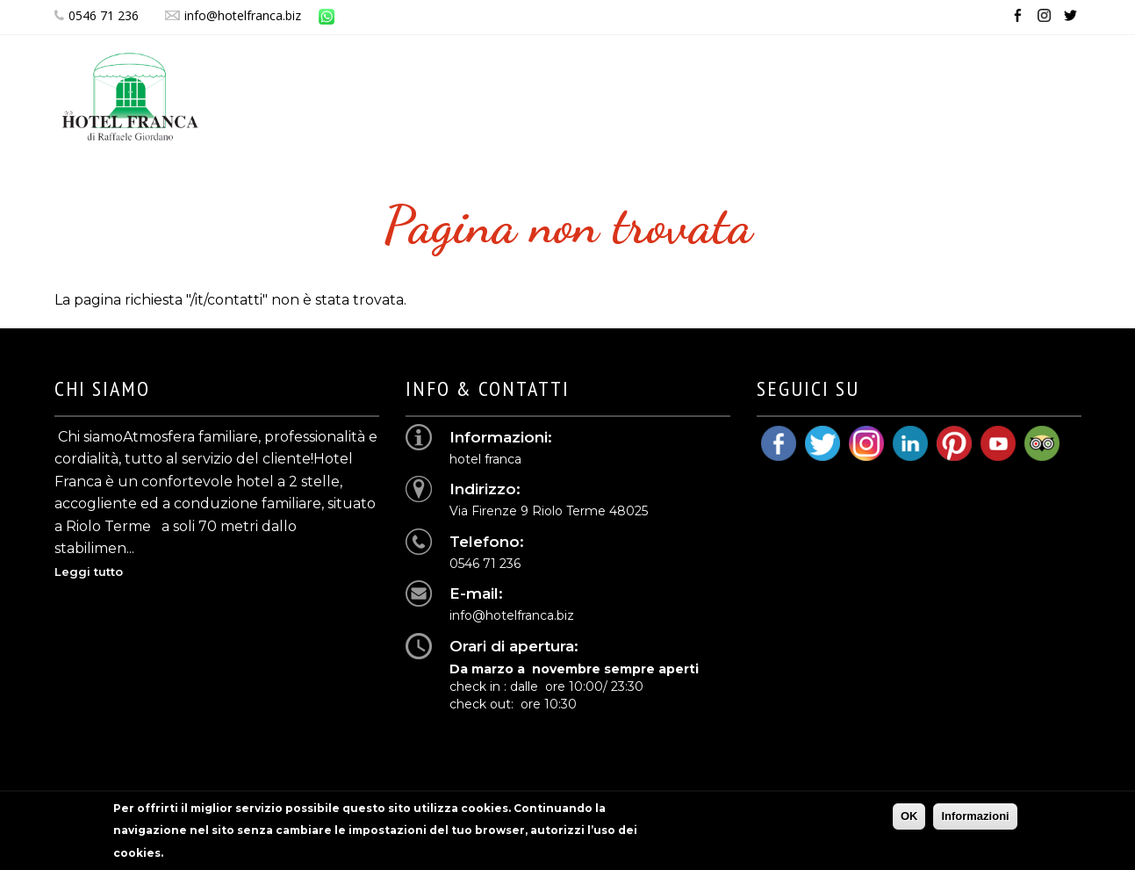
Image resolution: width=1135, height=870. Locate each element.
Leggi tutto (88, 571)
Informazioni (975, 821)
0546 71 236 (96, 15)
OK (909, 821)
